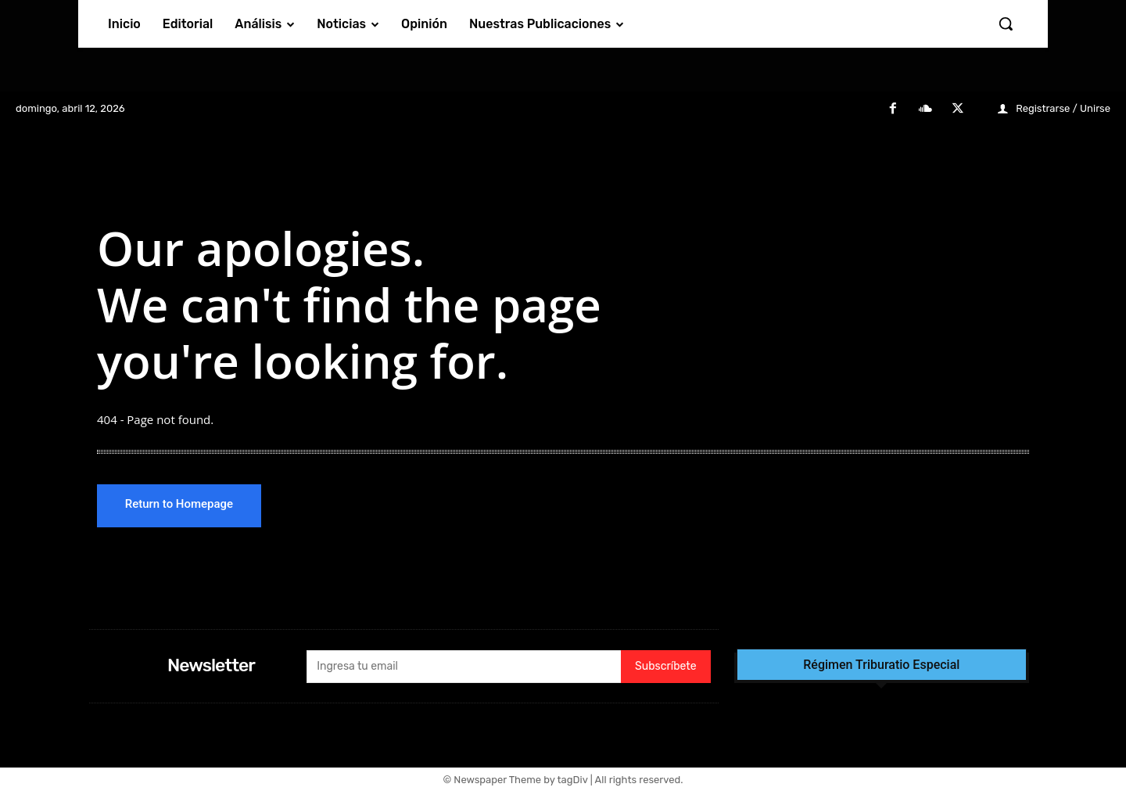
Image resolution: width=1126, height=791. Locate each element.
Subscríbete (666, 667)
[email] (464, 666)
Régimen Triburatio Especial (881, 665)
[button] (1005, 23)
